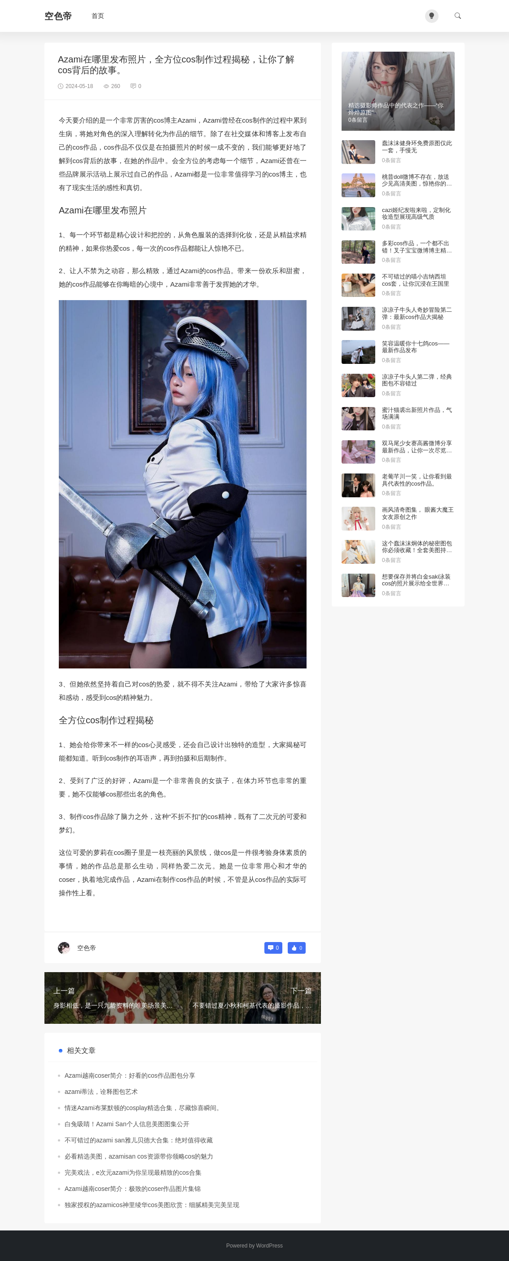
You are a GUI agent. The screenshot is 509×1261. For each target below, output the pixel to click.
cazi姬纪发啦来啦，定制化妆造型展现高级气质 (416, 214)
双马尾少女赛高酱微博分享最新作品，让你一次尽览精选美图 (417, 450)
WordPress (269, 1246)
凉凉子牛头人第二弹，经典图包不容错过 (417, 380)
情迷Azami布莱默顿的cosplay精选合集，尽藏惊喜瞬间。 (144, 1107)
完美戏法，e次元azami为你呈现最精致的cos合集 (133, 1172)
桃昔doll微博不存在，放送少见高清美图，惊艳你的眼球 (417, 183)
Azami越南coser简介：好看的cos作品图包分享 (130, 1075)
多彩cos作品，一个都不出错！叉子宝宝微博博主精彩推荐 (417, 250)
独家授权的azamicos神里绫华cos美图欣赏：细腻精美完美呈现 (152, 1204)
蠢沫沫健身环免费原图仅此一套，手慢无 (417, 147)
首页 (98, 15)
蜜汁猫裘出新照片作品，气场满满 (417, 413)
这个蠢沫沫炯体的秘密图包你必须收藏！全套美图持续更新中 (417, 550)
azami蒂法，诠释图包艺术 (101, 1091)
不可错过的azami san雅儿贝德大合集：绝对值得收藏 (139, 1140)
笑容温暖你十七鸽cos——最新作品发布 (415, 347)
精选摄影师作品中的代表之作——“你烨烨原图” (395, 109)
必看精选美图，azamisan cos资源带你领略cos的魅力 (139, 1156)
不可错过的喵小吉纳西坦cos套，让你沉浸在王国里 (415, 280)
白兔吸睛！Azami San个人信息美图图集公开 (127, 1124)
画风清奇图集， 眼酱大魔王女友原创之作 (418, 513)
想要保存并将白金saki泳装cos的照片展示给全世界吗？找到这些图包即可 (416, 583)
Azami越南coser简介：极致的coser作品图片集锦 (133, 1188)
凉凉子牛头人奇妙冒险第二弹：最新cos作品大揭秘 (417, 313)
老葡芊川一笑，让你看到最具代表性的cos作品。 (417, 480)
